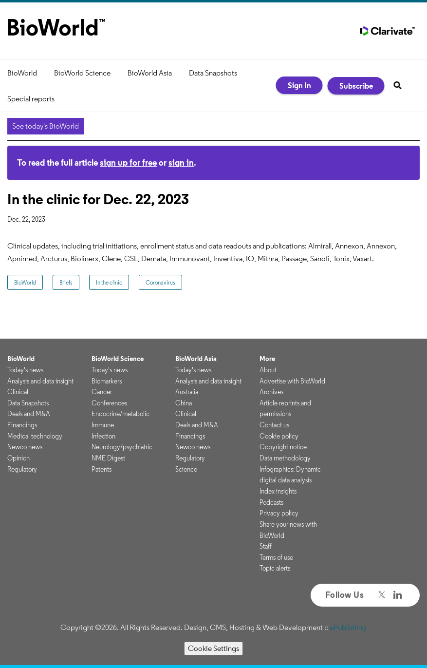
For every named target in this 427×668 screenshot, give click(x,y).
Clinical (17, 391)
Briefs (66, 282)
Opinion (18, 458)
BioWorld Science (82, 72)
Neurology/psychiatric (122, 446)
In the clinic (109, 282)
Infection (103, 436)
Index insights (278, 491)
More (267, 358)
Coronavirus (160, 282)
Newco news (24, 446)
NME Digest (108, 458)
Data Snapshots (213, 72)
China (183, 403)
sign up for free (128, 162)
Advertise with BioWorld (292, 381)
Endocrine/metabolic (120, 413)
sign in (181, 162)
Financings (22, 424)
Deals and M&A (28, 413)
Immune (103, 424)
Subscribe (356, 86)
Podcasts (271, 502)
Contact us (274, 424)
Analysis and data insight (40, 381)
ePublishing (348, 627)
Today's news (25, 369)
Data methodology (285, 458)
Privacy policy (279, 513)
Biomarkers (107, 381)
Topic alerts (275, 568)
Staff (266, 546)
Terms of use (276, 557)
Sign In (299, 85)
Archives (271, 391)
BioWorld (22, 72)
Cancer (102, 391)
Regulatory (22, 469)
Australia (186, 391)
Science (186, 469)
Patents (101, 469)
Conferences (109, 403)
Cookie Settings (213, 648)
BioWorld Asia (150, 72)
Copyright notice (283, 446)
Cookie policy (279, 436)
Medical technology (34, 436)
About (268, 369)
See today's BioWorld (45, 126)
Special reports (31, 98)
